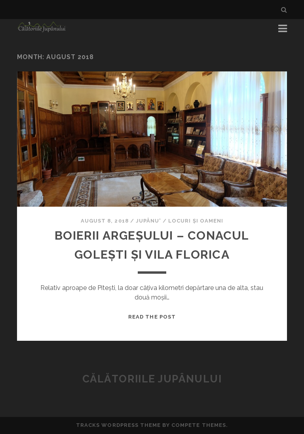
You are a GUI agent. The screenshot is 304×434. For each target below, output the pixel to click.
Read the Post (152, 317)
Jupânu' (148, 221)
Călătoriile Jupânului (152, 379)
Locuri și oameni (195, 221)
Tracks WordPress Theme (118, 425)
